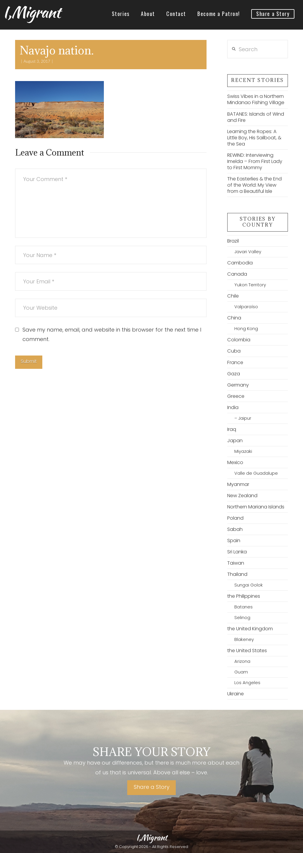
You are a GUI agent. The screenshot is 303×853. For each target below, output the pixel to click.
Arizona (242, 661)
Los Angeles (247, 683)
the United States (247, 650)
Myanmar (238, 484)
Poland (235, 518)
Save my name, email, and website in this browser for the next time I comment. (111, 334)
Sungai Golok (248, 585)
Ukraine (235, 693)
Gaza (233, 373)
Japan (235, 440)
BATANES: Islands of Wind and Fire (255, 117)
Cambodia (240, 262)
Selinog (242, 618)
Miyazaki (243, 451)
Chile (233, 296)
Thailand (237, 574)
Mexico (235, 462)
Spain (233, 540)
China (234, 317)
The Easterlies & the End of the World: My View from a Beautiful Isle (254, 185)
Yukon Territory (250, 285)
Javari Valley (247, 252)
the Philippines (243, 596)
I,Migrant (31, 12)
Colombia (238, 339)
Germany (238, 385)
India (232, 407)
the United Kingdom (250, 628)
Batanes (243, 607)
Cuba (234, 351)
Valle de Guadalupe (256, 473)
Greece (235, 396)
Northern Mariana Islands (255, 506)
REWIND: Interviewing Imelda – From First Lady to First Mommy (254, 161)
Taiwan (235, 563)
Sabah (235, 529)
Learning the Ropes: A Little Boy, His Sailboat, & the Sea (254, 137)
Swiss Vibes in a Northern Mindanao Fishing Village (255, 99)
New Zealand (242, 495)
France (235, 362)
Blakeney (244, 639)
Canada (237, 274)
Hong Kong (246, 329)
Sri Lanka (237, 551)
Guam (241, 672)
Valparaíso (246, 307)
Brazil (233, 241)
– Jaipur (242, 418)
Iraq (231, 429)
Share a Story (152, 787)
